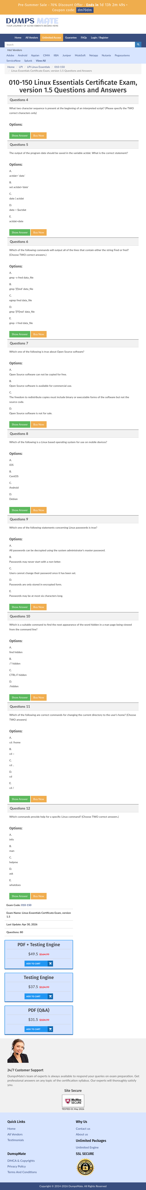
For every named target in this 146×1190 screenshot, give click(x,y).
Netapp (93, 55)
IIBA (56, 55)
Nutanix (106, 55)
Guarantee (71, 37)
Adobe (10, 55)
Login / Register (99, 37)
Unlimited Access (51, 37)
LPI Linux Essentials (38, 66)
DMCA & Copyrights (21, 1160)
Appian (35, 55)
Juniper (67, 55)
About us (82, 1134)
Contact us (83, 1128)
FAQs (84, 37)
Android (22, 55)
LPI (21, 66)
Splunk (28, 60)
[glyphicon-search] (138, 44)
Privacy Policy (16, 1166)
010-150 (59, 66)
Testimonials (15, 1140)
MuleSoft (80, 55)
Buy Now (38, 135)
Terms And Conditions (22, 1172)
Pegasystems (122, 55)
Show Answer (20, 135)
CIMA (46, 55)
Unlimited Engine (87, 1147)
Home (18, 37)
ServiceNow (13, 60)
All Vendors (31, 37)
